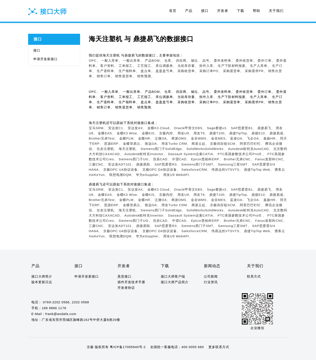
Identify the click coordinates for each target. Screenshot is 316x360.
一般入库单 (109, 60)
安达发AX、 (137, 128)
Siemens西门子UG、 (135, 159)
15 (75, 355)
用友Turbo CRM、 (175, 143)
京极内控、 (167, 133)
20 (96, 355)
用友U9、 (184, 133)
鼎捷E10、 (260, 133)
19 (91, 355)
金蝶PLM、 (128, 138)
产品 (188, 11)
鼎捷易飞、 (266, 128)
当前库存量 (186, 66)
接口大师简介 (41, 276)
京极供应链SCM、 (224, 143)
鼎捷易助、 (144, 164)
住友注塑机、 (107, 149)
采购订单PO (208, 71)
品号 (205, 60)
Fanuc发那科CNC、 (271, 159)
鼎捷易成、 (278, 133)
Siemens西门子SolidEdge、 (163, 149)
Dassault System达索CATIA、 (192, 154)
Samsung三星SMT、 (234, 164)
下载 (240, 11)
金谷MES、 (220, 138)
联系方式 (254, 276)
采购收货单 (186, 71)
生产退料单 (105, 71)
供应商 (181, 60)
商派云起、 (200, 143)
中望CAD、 (181, 159)
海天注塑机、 (129, 149)
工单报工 (125, 66)
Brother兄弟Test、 (103, 138)
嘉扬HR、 (271, 138)
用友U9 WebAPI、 (177, 175)
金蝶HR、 (146, 138)
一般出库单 (131, 60)
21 (100, 355)
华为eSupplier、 (149, 175)
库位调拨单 (164, 66)
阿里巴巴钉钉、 (252, 143)
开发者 (222, 11)
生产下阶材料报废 (231, 66)
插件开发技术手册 (131, 282)
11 (58, 355)
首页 (172, 11)
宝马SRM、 (98, 128)
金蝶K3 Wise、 (129, 133)
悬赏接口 (124, 276)
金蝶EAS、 (106, 133)
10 (54, 355)
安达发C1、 (117, 128)
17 (83, 355)
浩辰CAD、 (162, 159)
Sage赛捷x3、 (218, 128)
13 (67, 355)
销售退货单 (123, 76)
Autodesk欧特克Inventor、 (145, 154)
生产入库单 (258, 66)
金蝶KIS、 (150, 133)
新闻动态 (212, 266)
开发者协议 (126, 287)
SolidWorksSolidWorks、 (206, 149)
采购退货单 (231, 71)
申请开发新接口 (45, 59)
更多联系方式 (218, 347)
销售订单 (104, 76)
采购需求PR (254, 71)
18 (87, 355)
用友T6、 (200, 133)
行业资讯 (211, 282)
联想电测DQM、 (122, 175)
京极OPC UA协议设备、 (122, 169)
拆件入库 (206, 66)
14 (71, 355)
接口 (204, 11)
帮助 (256, 11)
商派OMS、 (180, 138)
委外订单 (264, 60)
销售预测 (144, 76)
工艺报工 (144, 66)
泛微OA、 (162, 138)
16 (79, 355)
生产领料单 (127, 71)
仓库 (167, 60)
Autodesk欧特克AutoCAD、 (250, 149)
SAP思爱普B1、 (243, 128)
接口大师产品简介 (175, 282)
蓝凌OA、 (238, 138)
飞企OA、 (254, 138)
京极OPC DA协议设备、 (161, 169)
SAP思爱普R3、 (167, 164)
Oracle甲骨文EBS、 (190, 128)
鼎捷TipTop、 (239, 133)
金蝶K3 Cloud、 (160, 128)
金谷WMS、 (200, 138)
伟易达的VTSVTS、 (227, 169)
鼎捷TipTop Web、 (259, 169)
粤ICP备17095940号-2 (128, 347)
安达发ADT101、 (121, 164)
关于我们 (276, 11)
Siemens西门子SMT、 (199, 164)
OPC (93, 60)
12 (62, 355)
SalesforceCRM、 (195, 169)
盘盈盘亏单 (164, 71)
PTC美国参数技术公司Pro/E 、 (242, 154)
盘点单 (146, 71)
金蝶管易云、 (133, 143)
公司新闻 (211, 276)
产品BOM (152, 60)
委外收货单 (244, 60)
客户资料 (107, 66)
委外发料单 (222, 60)
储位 (194, 60)
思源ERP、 (113, 143)
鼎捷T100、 (218, 133)
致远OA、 (152, 143)
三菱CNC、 (98, 164)
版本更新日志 (41, 282)
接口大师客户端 (173, 276)
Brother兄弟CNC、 (239, 159)
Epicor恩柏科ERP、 (206, 159)
